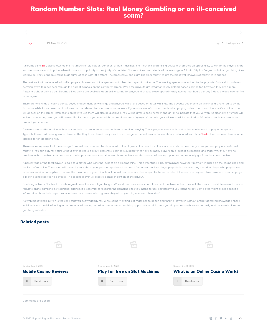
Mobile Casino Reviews (46, 271)
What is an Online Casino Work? (205, 271)
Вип (44, 65)
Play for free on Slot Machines (128, 271)
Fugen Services (72, 318)
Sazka (205, 134)
